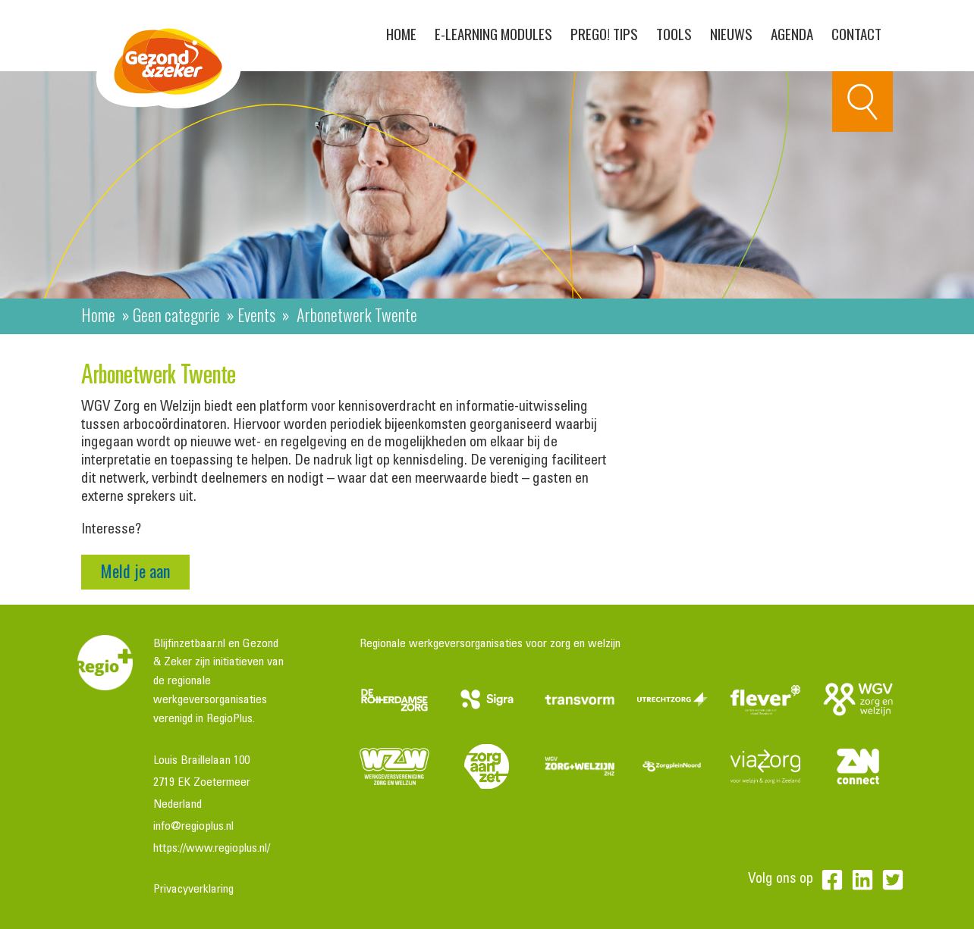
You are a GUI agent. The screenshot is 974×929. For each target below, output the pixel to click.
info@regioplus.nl (193, 827)
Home (401, 33)
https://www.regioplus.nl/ (211, 849)
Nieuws (731, 33)
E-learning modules (493, 33)
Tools (674, 33)
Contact (856, 33)
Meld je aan (135, 570)
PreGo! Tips (604, 33)
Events (256, 314)
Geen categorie (176, 314)
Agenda (792, 33)
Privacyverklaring (193, 890)
